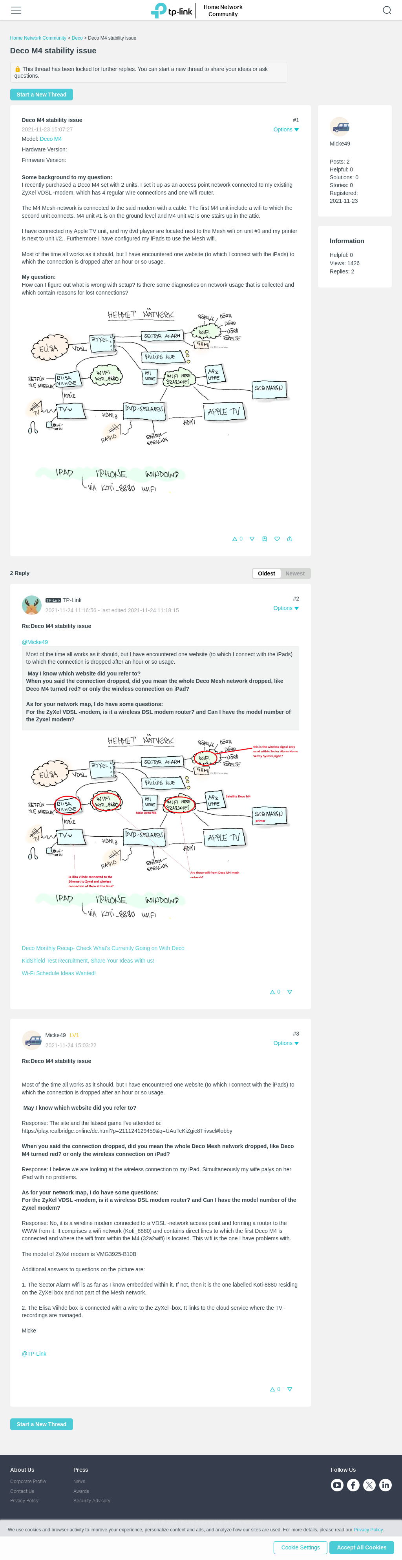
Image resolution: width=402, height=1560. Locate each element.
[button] (290, 539)
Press (80, 1469)
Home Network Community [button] (223, 10)
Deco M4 (51, 139)
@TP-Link (34, 1355)
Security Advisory (91, 1501)
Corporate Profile (28, 1481)
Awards (81, 1491)
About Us (22, 1469)
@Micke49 (35, 643)
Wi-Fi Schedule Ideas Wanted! (59, 974)
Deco (77, 38)
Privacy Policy (24, 1501)
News (79, 1481)
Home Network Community (38, 38)
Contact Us (22, 1491)
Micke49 (56, 1036)
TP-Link (72, 601)
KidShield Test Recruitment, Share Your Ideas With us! (88, 961)
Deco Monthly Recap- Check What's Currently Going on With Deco (103, 949)
